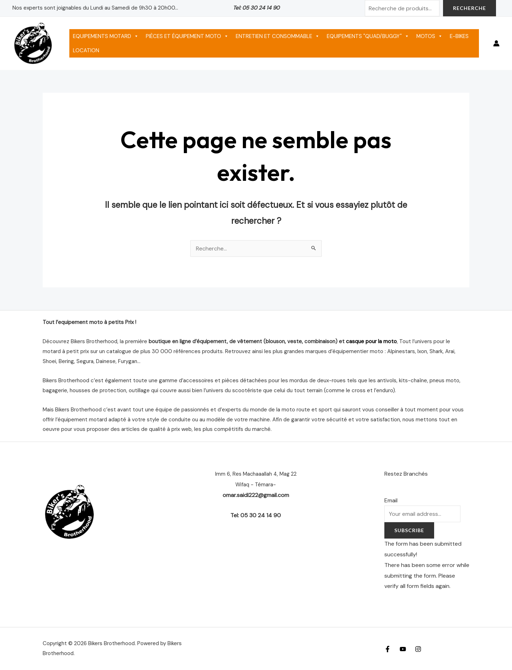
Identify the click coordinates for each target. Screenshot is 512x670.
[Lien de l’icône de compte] (496, 43)
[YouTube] (403, 649)
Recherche (469, 8)
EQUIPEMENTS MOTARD (106, 36)
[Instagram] (418, 649)
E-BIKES (459, 36)
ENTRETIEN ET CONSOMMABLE (278, 36)
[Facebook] (387, 649)
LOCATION (86, 50)
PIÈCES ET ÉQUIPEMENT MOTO (187, 36)
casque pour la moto (371, 341)
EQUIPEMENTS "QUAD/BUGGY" (368, 36)
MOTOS (429, 36)
